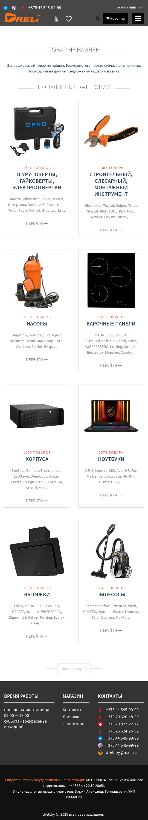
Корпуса (36, 458)
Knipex (121, 205)
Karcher (91, 605)
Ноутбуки (111, 458)
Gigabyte (113, 476)
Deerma (107, 617)
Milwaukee (31, 198)
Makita (15, 198)
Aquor (57, 335)
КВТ (122, 211)
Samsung (118, 605)
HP (127, 470)
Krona (31, 611)
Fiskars (109, 216)
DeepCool (39, 476)
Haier (132, 340)
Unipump (19, 335)
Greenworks (52, 210)
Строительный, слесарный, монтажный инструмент (110, 184)
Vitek (132, 605)
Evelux (59, 617)
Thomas (131, 611)
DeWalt (57, 198)
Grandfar (35, 335)
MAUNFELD (104, 335)
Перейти (37, 223)
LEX (56, 605)
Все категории (74, 668)
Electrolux (95, 352)
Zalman (32, 470)
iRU (133, 470)
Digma (104, 481)
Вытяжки (37, 594)
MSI (41, 487)
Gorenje (130, 346)
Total (12, 210)
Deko (45, 198)
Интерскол (17, 204)
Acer (120, 470)
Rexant (96, 216)
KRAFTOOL (108, 211)
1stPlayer (21, 476)
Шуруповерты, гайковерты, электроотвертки (37, 181)
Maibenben (96, 476)
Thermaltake (51, 470)
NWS (130, 211)
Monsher (112, 352)
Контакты (72, 709)
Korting (116, 346)
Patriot (34, 210)
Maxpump (45, 340)
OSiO (115, 481)
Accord (31, 487)
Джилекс (17, 340)
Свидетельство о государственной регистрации (45, 779)
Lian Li (41, 481)
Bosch (32, 204)
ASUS (89, 470)
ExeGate (18, 470)
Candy (126, 352)
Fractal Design (22, 481)
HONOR (129, 476)
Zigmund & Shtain (100, 340)
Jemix (31, 340)
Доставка (71, 716)
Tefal (96, 617)
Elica (48, 605)
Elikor (18, 605)
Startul (92, 211)
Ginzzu (53, 476)
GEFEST (120, 335)
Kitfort (104, 605)
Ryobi (23, 210)
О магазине (73, 723)
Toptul (108, 205)
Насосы (37, 323)
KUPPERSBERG (96, 346)
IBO (47, 335)
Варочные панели (110, 323)
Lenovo (101, 470)
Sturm (122, 216)
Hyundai (104, 611)
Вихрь (49, 346)
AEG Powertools (52, 204)
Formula (55, 481)
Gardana (23, 346)
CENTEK (89, 611)
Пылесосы (111, 594)
